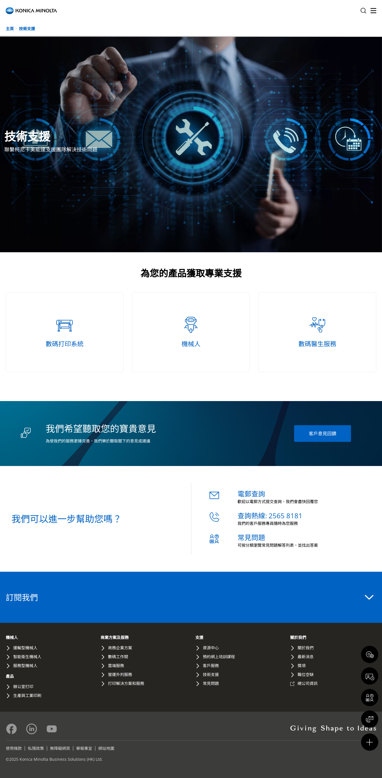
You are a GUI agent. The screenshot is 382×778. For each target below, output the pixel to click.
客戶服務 (211, 665)
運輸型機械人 (25, 647)
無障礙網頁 (60, 748)
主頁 (10, 28)
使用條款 (14, 748)
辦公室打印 (23, 686)
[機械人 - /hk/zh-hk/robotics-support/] (191, 332)
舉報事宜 (84, 748)
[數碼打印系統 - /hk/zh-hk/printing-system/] (65, 332)
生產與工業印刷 (27, 695)
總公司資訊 (308, 683)
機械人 (12, 637)
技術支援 (27, 28)
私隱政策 (36, 748)
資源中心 (211, 647)
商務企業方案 (120, 647)
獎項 (302, 665)
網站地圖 (106, 748)
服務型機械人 (25, 665)
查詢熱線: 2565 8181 (270, 515)
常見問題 (251, 537)
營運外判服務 (120, 674)
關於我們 (298, 637)
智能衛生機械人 (27, 656)
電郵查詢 (251, 493)
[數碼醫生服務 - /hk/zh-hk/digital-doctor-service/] (317, 332)
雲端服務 (116, 665)
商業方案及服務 (115, 637)
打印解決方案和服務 (126, 683)
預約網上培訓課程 (219, 656)
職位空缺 (306, 674)
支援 (199, 637)
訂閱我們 (189, 597)
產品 (10, 676)
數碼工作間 (118, 656)
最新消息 (306, 656)
